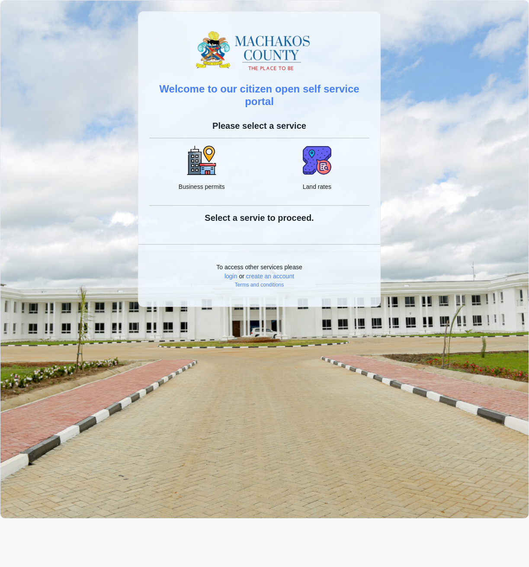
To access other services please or (259, 272)
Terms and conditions (259, 285)
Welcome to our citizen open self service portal (259, 95)
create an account (270, 276)
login (230, 276)
